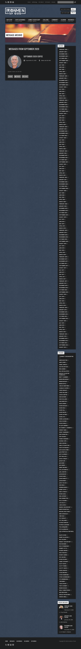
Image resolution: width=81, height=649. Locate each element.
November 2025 (63, 56)
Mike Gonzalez (63, 513)
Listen (25, 76)
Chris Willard (63, 392)
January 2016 (63, 309)
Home (29, 2)
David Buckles (63, 405)
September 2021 (63, 162)
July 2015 (61, 323)
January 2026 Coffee (68, 616)
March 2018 (62, 254)
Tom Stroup (62, 583)
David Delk (62, 408)
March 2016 (62, 305)
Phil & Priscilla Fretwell (66, 531)
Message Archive (14, 35)
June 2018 (61, 248)
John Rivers (62, 480)
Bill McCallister (64, 371)
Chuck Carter (63, 394)
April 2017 (62, 276)
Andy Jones (62, 362)
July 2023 (61, 115)
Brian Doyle (62, 383)
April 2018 (62, 252)
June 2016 (61, 298)
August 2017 (62, 267)
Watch (17, 76)
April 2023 (62, 122)
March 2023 (62, 124)
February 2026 (63, 49)
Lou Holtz (62, 502)
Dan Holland (63, 399)
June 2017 (61, 272)
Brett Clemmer (63, 377)
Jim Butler (62, 461)
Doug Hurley (63, 423)
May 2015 (61, 327)
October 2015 (63, 316)
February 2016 (63, 307)
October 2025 (63, 58)
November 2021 (63, 157)
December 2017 (63, 259)
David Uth (62, 416)
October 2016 (63, 289)
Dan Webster (63, 401)
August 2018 (62, 243)
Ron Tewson (63, 552)
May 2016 (61, 301)
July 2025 (61, 65)
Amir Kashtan (63, 360)
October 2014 (63, 342)
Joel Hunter (62, 472)
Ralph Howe (62, 535)
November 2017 (63, 261)
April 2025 (62, 71)
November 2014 (63, 340)
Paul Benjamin (63, 527)
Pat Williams (63, 520)
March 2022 (62, 148)
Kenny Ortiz (62, 489)
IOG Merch (41, 2)
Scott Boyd (62, 563)
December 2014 (63, 338)
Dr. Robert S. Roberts (65, 427)
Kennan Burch (63, 487)
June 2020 (61, 195)
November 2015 (63, 314)
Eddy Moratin (63, 434)
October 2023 (63, 109)
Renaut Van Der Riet (65, 541)
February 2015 (63, 334)
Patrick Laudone (64, 524)
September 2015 (63, 318)
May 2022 (61, 144)
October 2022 (63, 135)
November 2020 (63, 184)
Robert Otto (63, 548)
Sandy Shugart (63, 561)
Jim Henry (62, 463)
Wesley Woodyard (64, 594)
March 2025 (62, 73)
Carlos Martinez (64, 386)
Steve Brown (63, 572)
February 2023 (63, 126)
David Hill (62, 410)
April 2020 (62, 199)
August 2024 (62, 87)
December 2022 (63, 131)
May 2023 (61, 120)
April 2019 (62, 226)
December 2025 (63, 54)
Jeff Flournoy (63, 454)
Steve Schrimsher (64, 577)
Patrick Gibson (63, 522)
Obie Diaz (61, 516)
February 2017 (63, 281)
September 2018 (63, 241)
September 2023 (63, 111)
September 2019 (63, 215)
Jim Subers (62, 465)
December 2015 (63, 312)
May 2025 (61, 69)
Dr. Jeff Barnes (63, 425)
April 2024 (62, 96)
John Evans (62, 476)
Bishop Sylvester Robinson (64, 374)
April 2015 (62, 329)
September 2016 (63, 292)
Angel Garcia (63, 364)
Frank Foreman (63, 438)
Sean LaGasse (63, 570)
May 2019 (61, 223)
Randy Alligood (64, 537)
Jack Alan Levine (64, 449)
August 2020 (62, 190)
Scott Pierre (63, 566)
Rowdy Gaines (63, 555)
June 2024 (61, 91)
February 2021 (63, 177)
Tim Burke (62, 581)
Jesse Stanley (63, 458)
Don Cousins (63, 421)
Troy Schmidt (63, 585)
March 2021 (62, 175)
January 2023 (63, 129)
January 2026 (63, 51)
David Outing (63, 414)
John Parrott (63, 478)
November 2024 (63, 82)
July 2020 (61, 193)
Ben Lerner (62, 369)
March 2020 (62, 201)
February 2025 (63, 76)
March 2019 (62, 228)
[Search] (65, 2)
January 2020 (63, 206)
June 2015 (61, 325)
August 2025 (62, 62)
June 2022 (61, 142)
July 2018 (61, 245)
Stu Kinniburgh (63, 579)
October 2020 (63, 186)
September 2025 (63, 60)
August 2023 (62, 113)
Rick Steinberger (64, 546)
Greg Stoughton (64, 445)
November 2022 (63, 133)
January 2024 (63, 102)
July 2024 (61, 89)
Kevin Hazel (62, 494)
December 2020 (63, 182)
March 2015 (62, 331)
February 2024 (63, 100)
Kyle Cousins (63, 500)
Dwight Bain (62, 430)
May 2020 (61, 197)
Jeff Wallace (63, 456)
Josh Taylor (62, 483)
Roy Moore (62, 557)
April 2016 (62, 303)
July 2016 (61, 296)
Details (10, 76)
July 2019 (61, 219)
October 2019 (63, 212)
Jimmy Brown (63, 467)
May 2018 (61, 250)
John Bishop (62, 474)
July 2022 (61, 140)
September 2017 (63, 265)
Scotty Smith (63, 568)
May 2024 (61, 93)
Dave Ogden (62, 403)
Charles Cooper (64, 388)
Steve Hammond (64, 574)
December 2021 (63, 155)
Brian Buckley (63, 381)
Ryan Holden (63, 559)
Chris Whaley (63, 390)
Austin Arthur (63, 366)
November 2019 (63, 210)
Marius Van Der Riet (46, 60)
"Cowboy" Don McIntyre (66, 356)
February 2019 (63, 230)
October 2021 (63, 159)
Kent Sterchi (63, 491)
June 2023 (61, 118)
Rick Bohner (62, 544)
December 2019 (63, 208)
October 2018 (63, 239)
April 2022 (62, 146)
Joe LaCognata (63, 469)
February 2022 (63, 151)
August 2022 (62, 137)
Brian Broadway (64, 379)
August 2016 (62, 294)
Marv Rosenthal (64, 509)
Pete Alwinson (63, 529)
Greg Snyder (62, 443)
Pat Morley (62, 518)
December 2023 (63, 104)
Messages (12, 641)
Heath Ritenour (64, 447)
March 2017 (62, 279)
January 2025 (63, 78)
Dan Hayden (62, 397)
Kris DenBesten (63, 498)
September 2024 (63, 84)
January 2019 (63, 232)
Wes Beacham (63, 592)
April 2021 (62, 173)
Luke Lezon (62, 505)
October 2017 (63, 263)
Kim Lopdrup (62, 496)
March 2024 (62, 98)
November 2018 (63, 237)
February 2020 (63, 204)
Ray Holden (62, 539)
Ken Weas (62, 485)
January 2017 (63, 283)
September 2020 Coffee (33, 56)
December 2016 (63, 285)
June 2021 (61, 168)
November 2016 (63, 287)
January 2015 (63, 336)
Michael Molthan (64, 511)
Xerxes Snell (63, 596)
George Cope (62, 441)
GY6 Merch (47, 2)
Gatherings (34, 2)
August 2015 (62, 320)
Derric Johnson (63, 419)
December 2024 (63, 80)
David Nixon (62, 412)
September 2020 (63, 188)
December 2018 (63, 234)
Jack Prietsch (63, 452)
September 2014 (63, 345)
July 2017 (61, 270)
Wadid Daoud (63, 588)
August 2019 (62, 217)
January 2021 (63, 179)
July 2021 (61, 166)
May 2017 (61, 274)
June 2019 (61, 221)
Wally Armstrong (64, 590)
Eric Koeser (62, 436)
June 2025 (61, 67)
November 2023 (63, 106)
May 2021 (61, 170)
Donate (53, 2)
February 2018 (63, 256)
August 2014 (62, 347)
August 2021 (62, 164)
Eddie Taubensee (64, 432)
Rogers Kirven (63, 550)
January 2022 (63, 153)
